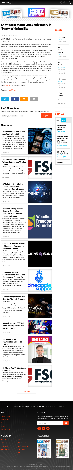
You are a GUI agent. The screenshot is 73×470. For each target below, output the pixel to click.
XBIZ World (4, 446)
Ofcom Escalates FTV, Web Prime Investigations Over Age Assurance (13, 326)
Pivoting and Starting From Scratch (61, 127)
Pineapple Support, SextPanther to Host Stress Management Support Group (14, 275)
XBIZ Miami (62, 37)
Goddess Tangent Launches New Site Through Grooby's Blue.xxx (13, 299)
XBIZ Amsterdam (62, 63)
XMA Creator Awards (60, 49)
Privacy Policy (5, 429)
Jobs (63, 120)
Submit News (5, 416)
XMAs (20, 453)
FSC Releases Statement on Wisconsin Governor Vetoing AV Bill (14, 162)
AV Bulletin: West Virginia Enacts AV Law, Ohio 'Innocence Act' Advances (13, 186)
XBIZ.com (4, 440)
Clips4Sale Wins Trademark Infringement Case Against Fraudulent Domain (13, 246)
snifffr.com (12, 90)
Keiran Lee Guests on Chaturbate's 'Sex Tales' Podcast (12, 342)
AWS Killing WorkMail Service (63, 152)
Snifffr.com (7, 85)
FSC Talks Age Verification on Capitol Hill (14, 369)
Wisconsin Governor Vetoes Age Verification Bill (13, 132)
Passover (60, 162)
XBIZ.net (59, 114)
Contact (3, 423)
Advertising (5, 420)
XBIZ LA (21, 440)
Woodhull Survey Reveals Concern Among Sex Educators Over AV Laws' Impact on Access (12, 212)
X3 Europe (62, 79)
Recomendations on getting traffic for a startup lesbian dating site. (62, 140)
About (3, 426)
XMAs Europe (60, 94)
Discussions (58, 120)
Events (58, 30)
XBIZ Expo (21, 449)
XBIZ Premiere (5, 449)
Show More (26, 392)
